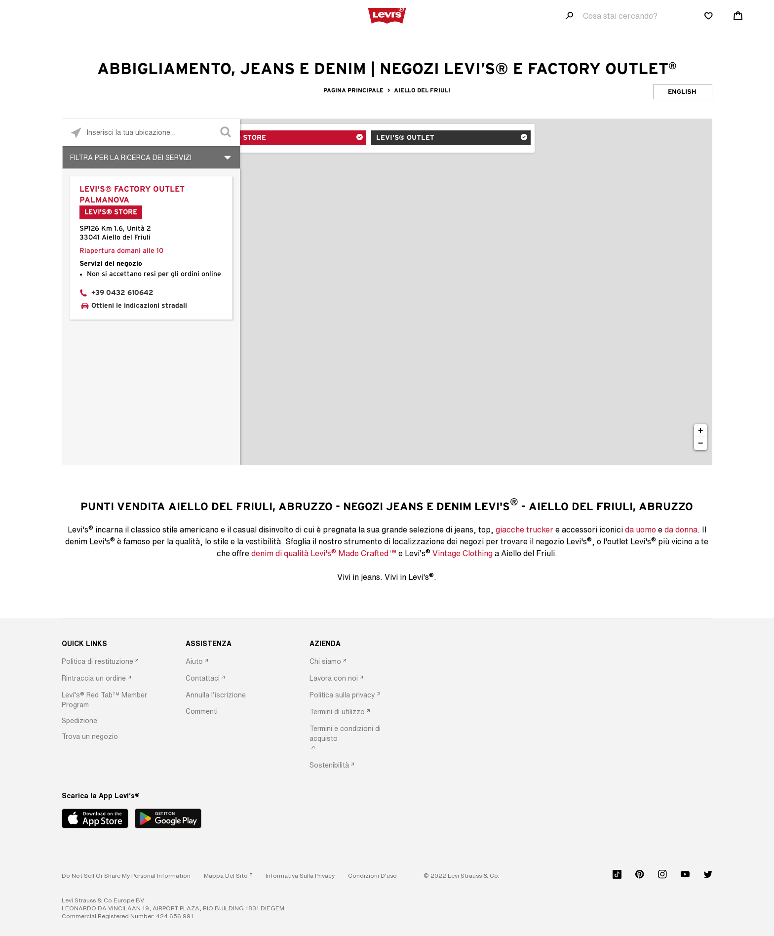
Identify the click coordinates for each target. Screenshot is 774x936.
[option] (108, 661)
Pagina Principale (354, 90)
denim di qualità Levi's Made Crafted (323, 552)
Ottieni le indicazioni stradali (139, 305)
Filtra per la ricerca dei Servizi (131, 157)
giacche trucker (524, 529)
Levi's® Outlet (400, 138)
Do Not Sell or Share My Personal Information (126, 875)
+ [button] (700, 431)
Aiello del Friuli (422, 90)
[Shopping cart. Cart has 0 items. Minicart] (738, 16)
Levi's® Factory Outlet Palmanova (132, 194)
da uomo (640, 529)
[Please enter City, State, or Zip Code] (151, 132)
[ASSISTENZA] (232, 644)
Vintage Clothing (462, 553)
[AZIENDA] (356, 644)
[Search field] (631, 16)
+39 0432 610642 (122, 292)
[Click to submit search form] (226, 132)
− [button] (700, 443)
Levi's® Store (282, 138)
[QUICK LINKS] (108, 644)
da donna (680, 529)
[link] (228, 875)
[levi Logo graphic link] (387, 15)
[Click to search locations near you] (75, 132)
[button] (108, 700)
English (682, 92)
